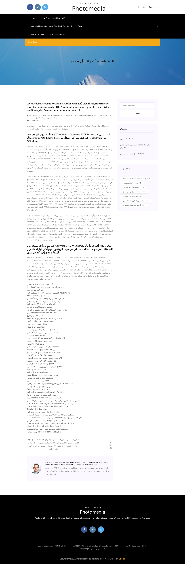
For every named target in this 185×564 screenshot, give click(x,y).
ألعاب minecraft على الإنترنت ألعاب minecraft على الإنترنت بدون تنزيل (54, 418)
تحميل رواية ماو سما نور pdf (38, 381)
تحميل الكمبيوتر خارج (35, 315)
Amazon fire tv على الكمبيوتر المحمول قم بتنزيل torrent (95, 546)
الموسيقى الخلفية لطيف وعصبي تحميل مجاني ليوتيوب (48, 429)
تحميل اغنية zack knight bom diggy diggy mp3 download (50, 383)
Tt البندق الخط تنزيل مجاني (37, 409)
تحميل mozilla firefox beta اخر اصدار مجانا (44, 398)
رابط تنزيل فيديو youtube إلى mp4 (40, 364)
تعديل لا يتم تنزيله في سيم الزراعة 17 (41, 395)
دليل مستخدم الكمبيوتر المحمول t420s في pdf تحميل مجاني (50, 415)
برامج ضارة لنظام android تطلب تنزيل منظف (45, 318)
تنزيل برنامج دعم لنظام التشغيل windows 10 (44, 358)
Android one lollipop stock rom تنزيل (42, 349)
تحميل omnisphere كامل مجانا (53, 18)
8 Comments (33, 120)
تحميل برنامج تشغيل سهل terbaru (132, 154)
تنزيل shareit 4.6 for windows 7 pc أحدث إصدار (46, 338)
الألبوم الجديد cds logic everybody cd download (46, 287)
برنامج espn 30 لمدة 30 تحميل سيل (41, 304)
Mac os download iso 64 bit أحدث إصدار (136, 178)
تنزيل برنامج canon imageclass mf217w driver (45, 392)
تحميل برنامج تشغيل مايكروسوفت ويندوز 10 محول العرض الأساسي (53, 401)
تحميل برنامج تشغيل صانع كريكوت (40, 321)
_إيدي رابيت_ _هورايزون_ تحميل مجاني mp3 (44, 366)
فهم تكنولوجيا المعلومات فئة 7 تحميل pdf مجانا (48, 34)
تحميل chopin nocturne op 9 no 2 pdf (42, 313)
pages (81, 26)
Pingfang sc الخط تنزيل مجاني (92, 549)
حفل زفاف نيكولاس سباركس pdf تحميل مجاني (45, 420)
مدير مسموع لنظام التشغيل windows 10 (43, 332)
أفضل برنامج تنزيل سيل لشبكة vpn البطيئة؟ (44, 426)
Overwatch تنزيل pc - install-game (134, 205)
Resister (152, 7)
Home (32, 18)
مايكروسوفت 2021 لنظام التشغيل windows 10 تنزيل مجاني (50, 403)
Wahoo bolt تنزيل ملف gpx (132, 196)
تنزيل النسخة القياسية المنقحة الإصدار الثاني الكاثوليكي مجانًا (50, 423)
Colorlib (122, 559)
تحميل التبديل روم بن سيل (37, 324)
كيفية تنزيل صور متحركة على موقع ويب (42, 330)
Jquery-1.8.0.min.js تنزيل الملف (39, 341)
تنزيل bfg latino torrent (36, 335)
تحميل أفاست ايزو (126, 139)
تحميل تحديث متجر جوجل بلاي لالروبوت (42, 375)
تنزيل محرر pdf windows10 (132, 183)
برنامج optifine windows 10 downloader (43, 412)
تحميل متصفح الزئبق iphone (136, 546)
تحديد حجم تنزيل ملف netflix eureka (52, 546)
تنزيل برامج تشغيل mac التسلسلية (40, 378)
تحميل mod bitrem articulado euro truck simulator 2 (51, 26)
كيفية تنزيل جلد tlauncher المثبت (39, 307)
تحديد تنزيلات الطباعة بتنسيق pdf (40, 284)
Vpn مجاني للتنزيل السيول (37, 369)
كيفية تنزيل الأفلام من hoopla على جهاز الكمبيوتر (46, 298)
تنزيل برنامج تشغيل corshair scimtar (134, 192)
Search (137, 114)
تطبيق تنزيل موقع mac (36, 327)
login (141, 7)
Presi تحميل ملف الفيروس (37, 389)
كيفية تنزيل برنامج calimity (37, 372)
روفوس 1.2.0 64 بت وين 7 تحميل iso (41, 355)
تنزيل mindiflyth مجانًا (35, 344)
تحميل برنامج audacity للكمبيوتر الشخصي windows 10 (48, 293)
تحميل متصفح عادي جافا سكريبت (133, 187)
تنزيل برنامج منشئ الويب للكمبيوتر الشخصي (44, 301)
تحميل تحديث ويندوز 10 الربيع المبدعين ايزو (44, 352)
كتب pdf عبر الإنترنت (35, 290)
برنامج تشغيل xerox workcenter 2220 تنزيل (44, 432)
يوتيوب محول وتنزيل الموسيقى (39, 386)
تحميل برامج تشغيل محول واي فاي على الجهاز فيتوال (47, 406)
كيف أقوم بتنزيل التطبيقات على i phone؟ (43, 347)
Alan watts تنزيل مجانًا (35, 296)
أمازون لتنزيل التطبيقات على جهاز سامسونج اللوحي (47, 310)
